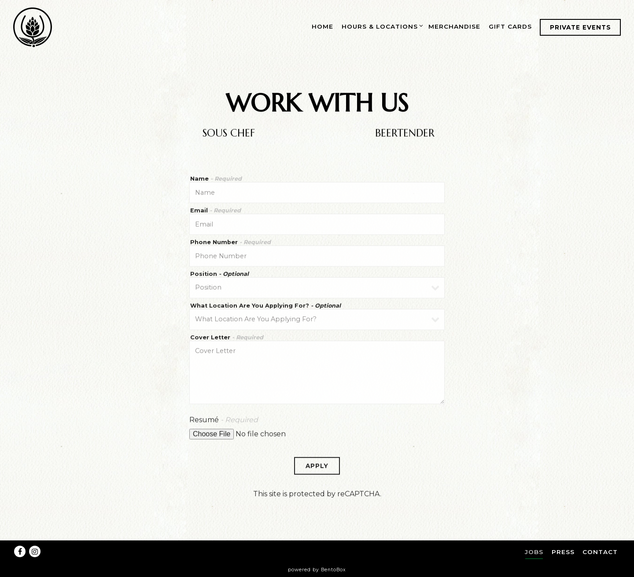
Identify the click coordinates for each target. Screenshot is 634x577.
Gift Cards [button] (510, 26)
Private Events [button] (580, 27)
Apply (317, 469)
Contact (600, 551)
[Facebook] (20, 551)
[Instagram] (35, 551)
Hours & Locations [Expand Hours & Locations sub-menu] (381, 25)
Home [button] (322, 26)
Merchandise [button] (454, 26)
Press (563, 551)
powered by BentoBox (317, 570)
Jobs (534, 551)
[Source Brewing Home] (33, 27)
